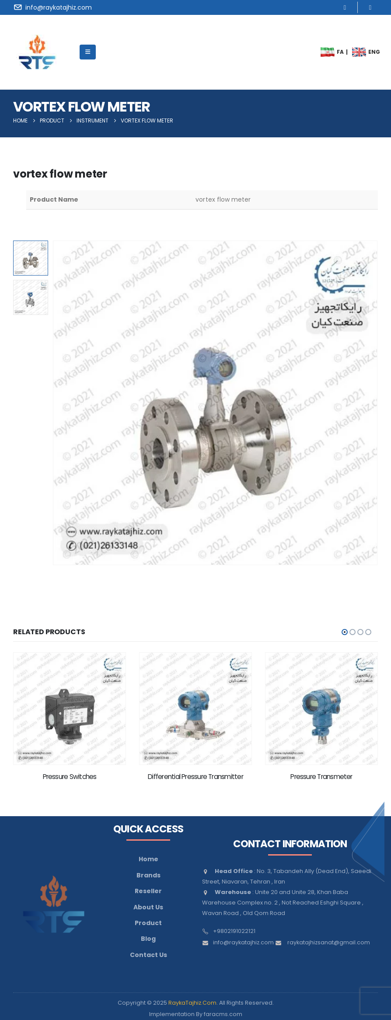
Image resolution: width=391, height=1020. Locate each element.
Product (148, 923)
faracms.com (223, 1014)
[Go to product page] (70, 709)
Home (148, 859)
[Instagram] (345, 7)
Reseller (148, 891)
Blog (148, 938)
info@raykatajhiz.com (243, 942)
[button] (345, 632)
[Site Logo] (37, 52)
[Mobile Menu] (88, 52)
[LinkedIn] (370, 7)
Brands (148, 875)
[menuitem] (328, 52)
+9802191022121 (234, 931)
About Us (148, 907)
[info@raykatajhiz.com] (54, 7)
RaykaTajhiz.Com (192, 1002)
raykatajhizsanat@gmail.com (328, 942)
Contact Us (148, 954)
